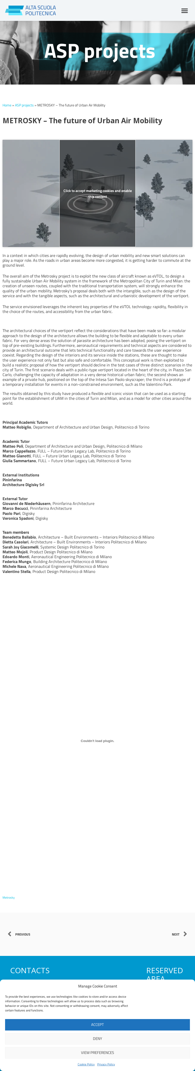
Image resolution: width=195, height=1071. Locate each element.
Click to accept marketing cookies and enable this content (97, 193)
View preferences (97, 1052)
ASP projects (24, 105)
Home (7, 105)
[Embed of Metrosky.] (97, 741)
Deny (97, 1038)
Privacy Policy (106, 1064)
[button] (184, 10)
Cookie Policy (86, 1064)
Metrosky (9, 897)
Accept (97, 1024)
